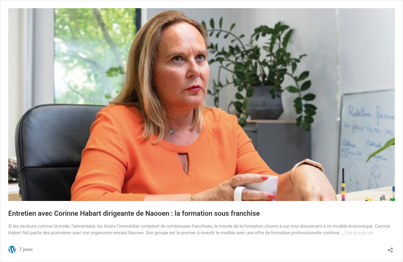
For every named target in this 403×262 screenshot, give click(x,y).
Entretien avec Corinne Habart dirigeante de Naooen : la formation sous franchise (134, 213)
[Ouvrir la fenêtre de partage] (390, 248)
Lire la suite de (359, 232)
